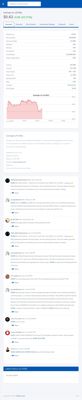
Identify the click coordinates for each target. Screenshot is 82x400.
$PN (43, 339)
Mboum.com (20, 396)
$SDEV (13, 352)
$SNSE (23, 203)
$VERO (28, 352)
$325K (13, 308)
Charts (71, 24)
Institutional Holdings (47, 24)
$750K (51, 308)
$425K (52, 262)
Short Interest (31, 24)
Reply (16, 193)
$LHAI (40, 339)
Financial (19, 24)
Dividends (62, 24)
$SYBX (13, 183)
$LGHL (13, 335)
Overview (8, 24)
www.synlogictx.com (19, 162)
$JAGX (33, 352)
